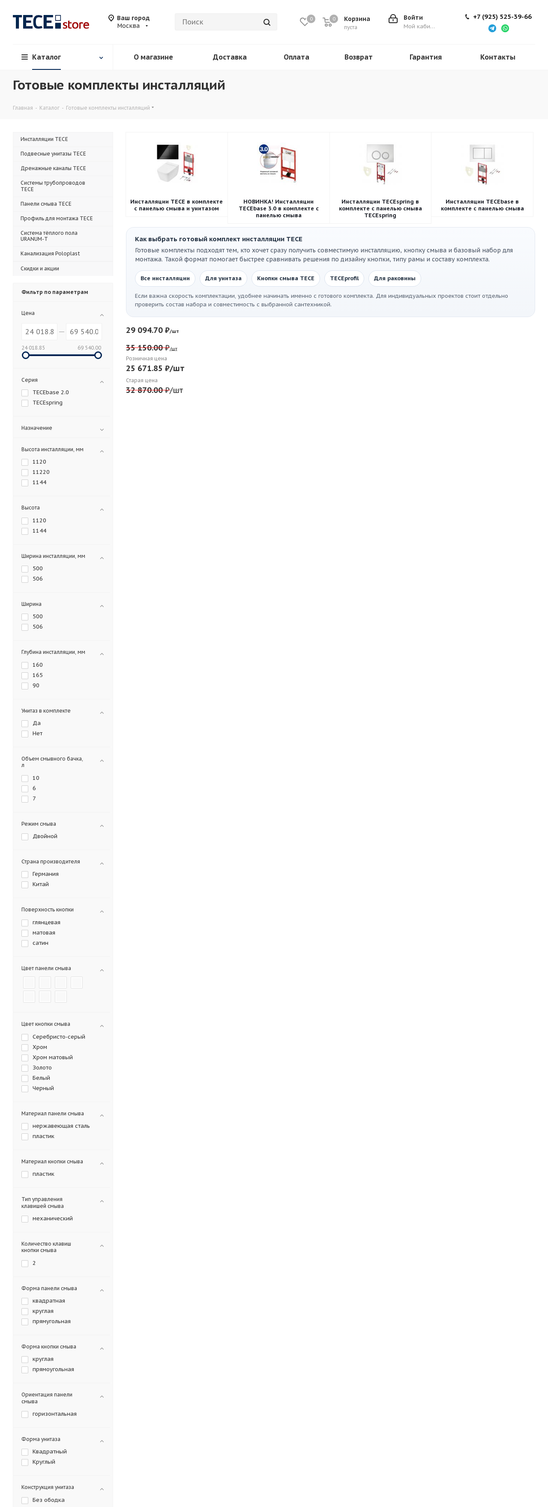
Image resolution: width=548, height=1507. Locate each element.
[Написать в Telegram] (492, 28)
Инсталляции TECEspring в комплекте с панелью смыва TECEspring (380, 208)
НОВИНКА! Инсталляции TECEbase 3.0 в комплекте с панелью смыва (279, 208)
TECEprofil (344, 278)
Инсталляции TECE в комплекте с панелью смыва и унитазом (176, 205)
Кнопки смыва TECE (285, 278)
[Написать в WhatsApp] (505, 28)
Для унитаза (223, 278)
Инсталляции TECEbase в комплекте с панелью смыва (482, 205)
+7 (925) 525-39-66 (502, 17)
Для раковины (395, 278)
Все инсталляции (165, 278)
